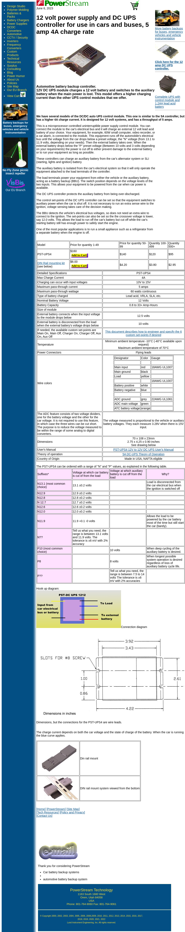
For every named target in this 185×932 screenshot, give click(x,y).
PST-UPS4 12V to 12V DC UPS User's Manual (143, 449)
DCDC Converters (14, 29)
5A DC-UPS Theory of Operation (143, 454)
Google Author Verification (91, 925)
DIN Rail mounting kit (51, 263)
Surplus (12, 65)
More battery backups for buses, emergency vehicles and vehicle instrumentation (169, 33)
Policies (12, 83)
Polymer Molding (18, 9)
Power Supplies (17, 23)
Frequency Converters (14, 46)
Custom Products (12, 53)
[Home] (41, 809)
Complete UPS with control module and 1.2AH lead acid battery (167, 101)
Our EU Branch (17, 90)
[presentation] (67, 828)
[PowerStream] (56, 809)
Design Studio (16, 6)
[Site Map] (73, 809)
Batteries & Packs (14, 15)
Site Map (12, 86)
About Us (13, 79)
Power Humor (16, 76)
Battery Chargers (18, 20)
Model (41, 244)
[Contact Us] (44, 815)
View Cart (16, 96)
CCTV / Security (17, 37)
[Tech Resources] (47, 812)
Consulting (14, 69)
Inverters (12, 41)
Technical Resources (14, 60)
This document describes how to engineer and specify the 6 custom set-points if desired (143, 333)
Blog (10, 72)
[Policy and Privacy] (72, 812)
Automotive (14, 34)
